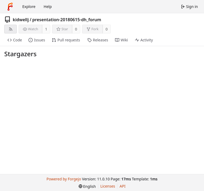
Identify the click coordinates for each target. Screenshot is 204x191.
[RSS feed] (10, 29)
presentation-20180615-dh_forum (66, 19)
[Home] (10, 6)
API (122, 186)
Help (48, 6)
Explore (28, 6)
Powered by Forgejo (63, 178)
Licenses (107, 186)
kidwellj (21, 19)
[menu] (87, 186)
